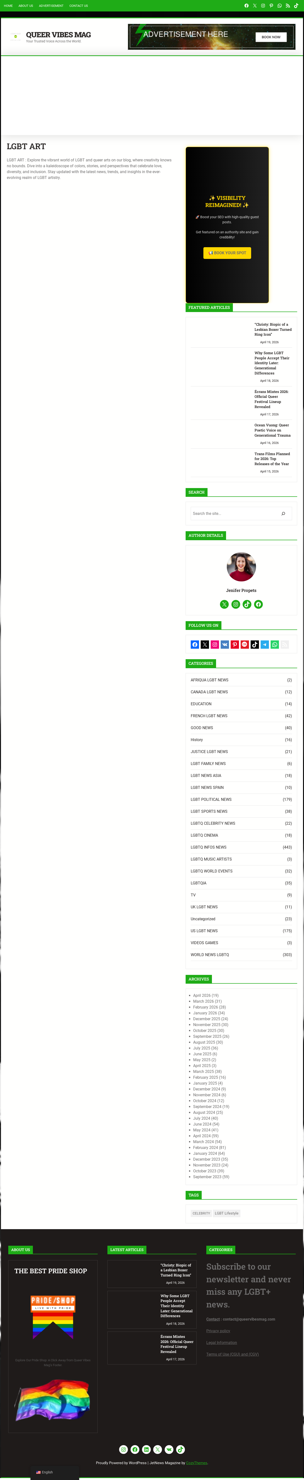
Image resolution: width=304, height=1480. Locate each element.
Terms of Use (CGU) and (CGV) (232, 1356)
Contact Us (78, 6)
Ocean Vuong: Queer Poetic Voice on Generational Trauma (268, 421)
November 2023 (234, 1167)
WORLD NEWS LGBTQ (238, 956)
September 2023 (235, 1178)
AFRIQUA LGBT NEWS (237, 682)
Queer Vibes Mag (61, 34)
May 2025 (229, 1061)
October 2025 (232, 1032)
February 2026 (233, 1009)
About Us (26, 6)
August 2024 (232, 1114)
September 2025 (235, 1038)
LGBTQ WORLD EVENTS (240, 873)
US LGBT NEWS (232, 933)
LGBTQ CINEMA (232, 837)
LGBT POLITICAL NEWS (239, 801)
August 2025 (232, 1044)
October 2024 (232, 1102)
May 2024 (229, 1132)
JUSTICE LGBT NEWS (237, 753)
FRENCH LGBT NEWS (237, 717)
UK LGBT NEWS (232, 909)
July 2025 (229, 1050)
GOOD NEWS (230, 729)
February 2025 (233, 1079)
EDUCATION (229, 706)
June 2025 (230, 1056)
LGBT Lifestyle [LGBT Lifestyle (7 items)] (254, 1215)
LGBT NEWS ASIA (234, 777)
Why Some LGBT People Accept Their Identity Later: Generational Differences (271, 361)
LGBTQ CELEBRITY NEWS (241, 825)
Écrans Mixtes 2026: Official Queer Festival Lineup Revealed (269, 392)
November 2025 (234, 1026)
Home (8, 6)
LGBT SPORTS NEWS (237, 813)
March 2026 (231, 1003)
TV (221, 897)
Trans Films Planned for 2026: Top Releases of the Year (269, 450)
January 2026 (233, 1015)
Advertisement (51, 6)
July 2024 (229, 1120)
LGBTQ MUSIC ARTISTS (239, 861)
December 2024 (234, 1091)
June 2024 (230, 1126)
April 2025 (230, 1067)
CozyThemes (196, 1465)
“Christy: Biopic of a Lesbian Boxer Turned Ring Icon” (269, 329)
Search (294, 131)
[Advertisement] (152, 93)
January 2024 (233, 1155)
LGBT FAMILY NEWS (236, 765)
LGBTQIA (226, 885)
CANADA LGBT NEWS (237, 694)
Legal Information (221, 1345)
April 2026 (230, 997)
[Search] (283, 505)
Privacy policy (218, 1333)
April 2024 (230, 1138)
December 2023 (234, 1161)
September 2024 (235, 1108)
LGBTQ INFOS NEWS (237, 849)
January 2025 (233, 1085)
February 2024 (233, 1149)
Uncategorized (231, 921)
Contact (213, 1321)
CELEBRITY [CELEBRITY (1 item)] (229, 1215)
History (225, 741)
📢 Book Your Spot (255, 253)
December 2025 (234, 1021)
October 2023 (232, 1173)
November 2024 (234, 1097)
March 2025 (231, 1073)
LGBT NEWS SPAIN (235, 789)
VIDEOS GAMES (232, 944)
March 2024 (231, 1143)
